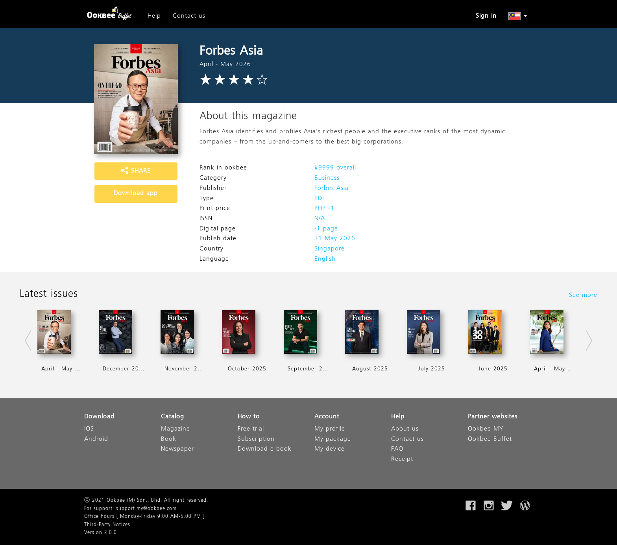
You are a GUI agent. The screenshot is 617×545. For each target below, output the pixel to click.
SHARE (136, 171)
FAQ (397, 449)
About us (405, 429)
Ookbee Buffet (490, 439)
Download (99, 417)
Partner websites (492, 417)
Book (168, 439)
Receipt (402, 459)
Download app (136, 193)
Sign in (486, 16)
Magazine (175, 429)
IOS (89, 429)
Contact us (189, 16)
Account (326, 417)
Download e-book (265, 449)
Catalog (172, 417)
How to (249, 417)
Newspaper (177, 449)
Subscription (256, 439)
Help (154, 16)
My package (332, 439)
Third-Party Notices (107, 525)
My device (329, 449)
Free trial (251, 429)
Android (96, 439)
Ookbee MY (485, 429)
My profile (329, 429)
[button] (517, 16)
